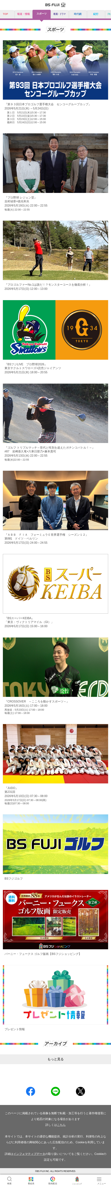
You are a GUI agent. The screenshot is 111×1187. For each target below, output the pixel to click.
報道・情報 (23, 14)
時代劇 (78, 14)
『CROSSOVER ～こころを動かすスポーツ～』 (37, 701)
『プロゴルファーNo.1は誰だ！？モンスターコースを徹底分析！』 (48, 284)
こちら (61, 1124)
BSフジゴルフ (14, 878)
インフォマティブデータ (29, 1153)
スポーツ (42, 13)
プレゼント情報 (15, 1029)
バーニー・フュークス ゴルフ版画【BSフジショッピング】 (43, 953)
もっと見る (55, 1059)
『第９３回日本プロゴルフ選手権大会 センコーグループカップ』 (48, 104)
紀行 (95, 14)
